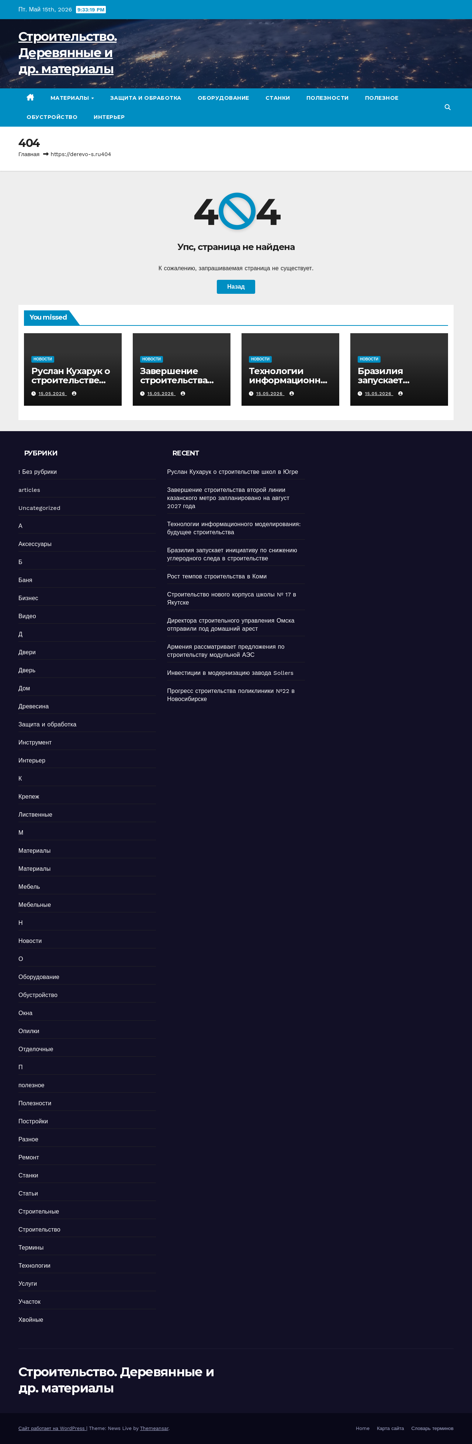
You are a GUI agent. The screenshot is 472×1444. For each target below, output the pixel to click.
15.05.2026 (53, 393)
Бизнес (28, 598)
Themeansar (154, 1428)
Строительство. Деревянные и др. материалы (67, 53)
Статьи (28, 1193)
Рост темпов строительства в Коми (217, 576)
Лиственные (35, 814)
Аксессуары (35, 543)
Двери (27, 652)
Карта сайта (390, 1428)
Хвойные (30, 1319)
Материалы (71, 98)
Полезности (327, 98)
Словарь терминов (432, 1428)
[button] (448, 107)
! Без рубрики (37, 471)
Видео (27, 616)
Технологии (34, 1265)
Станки (278, 98)
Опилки (28, 1031)
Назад (235, 286)
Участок (29, 1301)
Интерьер (109, 117)
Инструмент (35, 742)
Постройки (33, 1121)
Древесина (33, 706)
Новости (43, 359)
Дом (24, 688)
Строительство (39, 1229)
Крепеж (28, 796)
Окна (25, 1013)
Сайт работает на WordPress (52, 1428)
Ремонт (28, 1157)
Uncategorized (39, 507)
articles (29, 489)
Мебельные (34, 904)
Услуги (27, 1283)
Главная (28, 154)
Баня (25, 580)
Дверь (26, 670)
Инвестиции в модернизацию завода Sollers (230, 672)
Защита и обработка (145, 98)
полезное (382, 98)
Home (362, 1428)
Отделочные (35, 1049)
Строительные (38, 1211)
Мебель (29, 886)
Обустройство (52, 117)
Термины (31, 1247)
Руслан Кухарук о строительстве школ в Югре (70, 380)
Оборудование (223, 98)
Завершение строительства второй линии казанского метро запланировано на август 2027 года (228, 498)
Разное (28, 1139)
